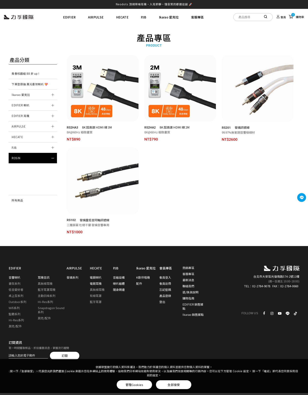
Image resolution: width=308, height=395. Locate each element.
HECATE (122, 17)
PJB (144, 17)
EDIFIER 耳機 (20, 116)
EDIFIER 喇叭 (20, 105)
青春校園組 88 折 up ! (25, 73)
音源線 (16, 168)
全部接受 (174, 385)
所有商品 (17, 200)
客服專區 (197, 17)
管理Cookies (134, 385)
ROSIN (16, 158)
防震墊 (16, 179)
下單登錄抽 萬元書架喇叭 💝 (30, 84)
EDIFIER (69, 17)
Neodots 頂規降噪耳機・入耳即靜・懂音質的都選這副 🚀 (154, 4)
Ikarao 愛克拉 (169, 17)
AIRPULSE (96, 17)
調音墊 (16, 190)
